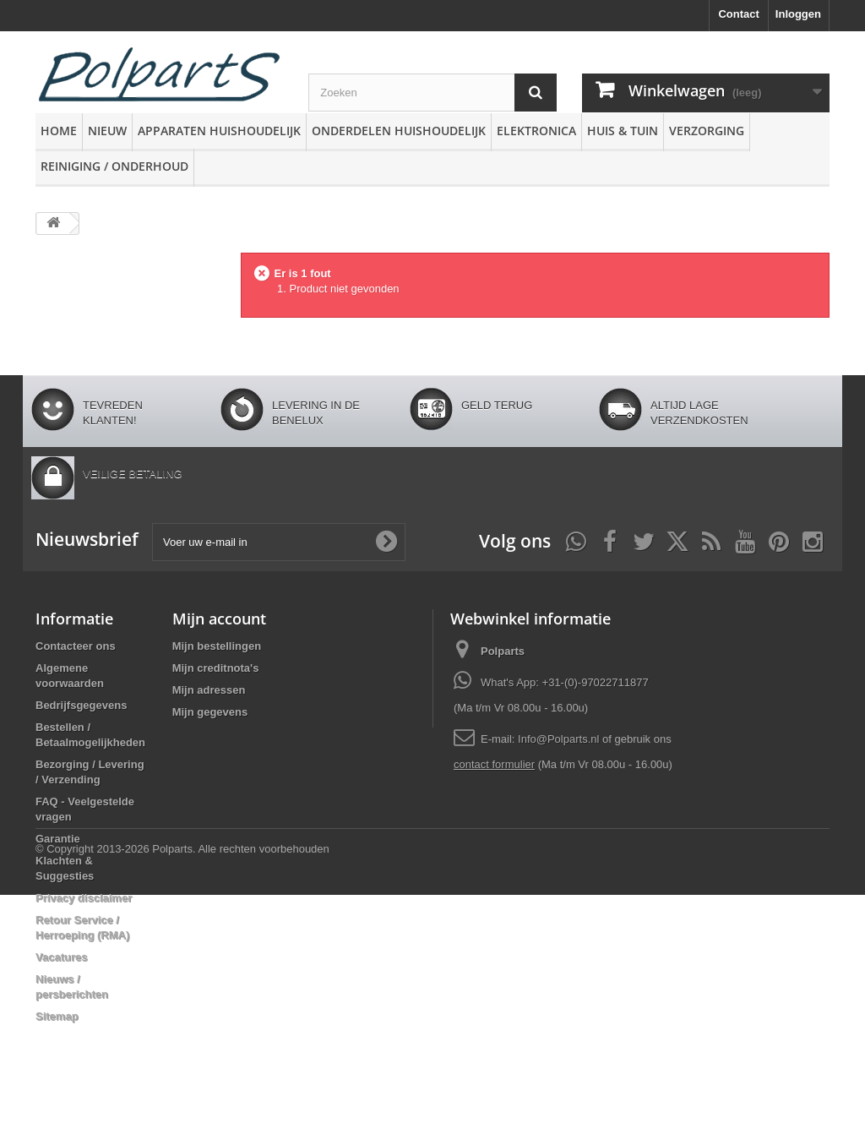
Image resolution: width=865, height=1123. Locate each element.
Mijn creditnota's (215, 668)
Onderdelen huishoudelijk (399, 131)
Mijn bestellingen (216, 646)
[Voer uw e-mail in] (278, 542)
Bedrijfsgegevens (81, 705)
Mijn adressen (209, 690)
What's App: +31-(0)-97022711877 (565, 682)
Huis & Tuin (622, 131)
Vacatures (61, 957)
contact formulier (494, 764)
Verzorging (706, 131)
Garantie (57, 838)
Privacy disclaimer (83, 897)
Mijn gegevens (210, 712)
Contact (738, 14)
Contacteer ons (75, 646)
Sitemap (57, 1016)
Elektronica (536, 131)
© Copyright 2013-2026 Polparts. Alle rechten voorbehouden (182, 1077)
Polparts (503, 651)
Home (59, 131)
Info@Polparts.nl (560, 739)
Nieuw (107, 131)
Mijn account (219, 618)
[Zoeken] (535, 93)
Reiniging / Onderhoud (114, 166)
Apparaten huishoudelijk (219, 131)
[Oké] (386, 541)
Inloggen (798, 14)
